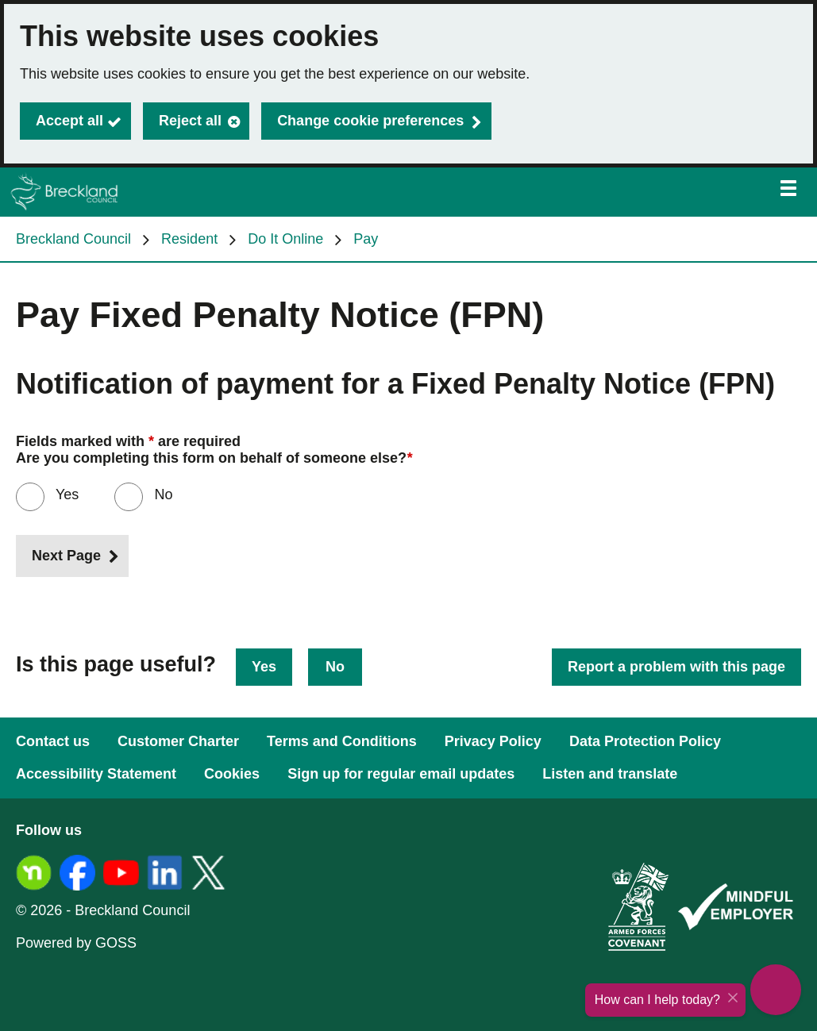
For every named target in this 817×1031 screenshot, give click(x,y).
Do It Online (285, 239)
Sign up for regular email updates (400, 774)
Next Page (66, 556)
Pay (365, 239)
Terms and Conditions (342, 741)
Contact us (53, 741)
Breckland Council (73, 239)
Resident (189, 239)
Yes (65, 494)
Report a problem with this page (676, 667)
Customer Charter (178, 741)
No (335, 667)
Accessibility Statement (96, 774)
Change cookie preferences (370, 121)
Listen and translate (609, 774)
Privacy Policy (493, 741)
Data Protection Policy (645, 741)
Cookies (232, 774)
